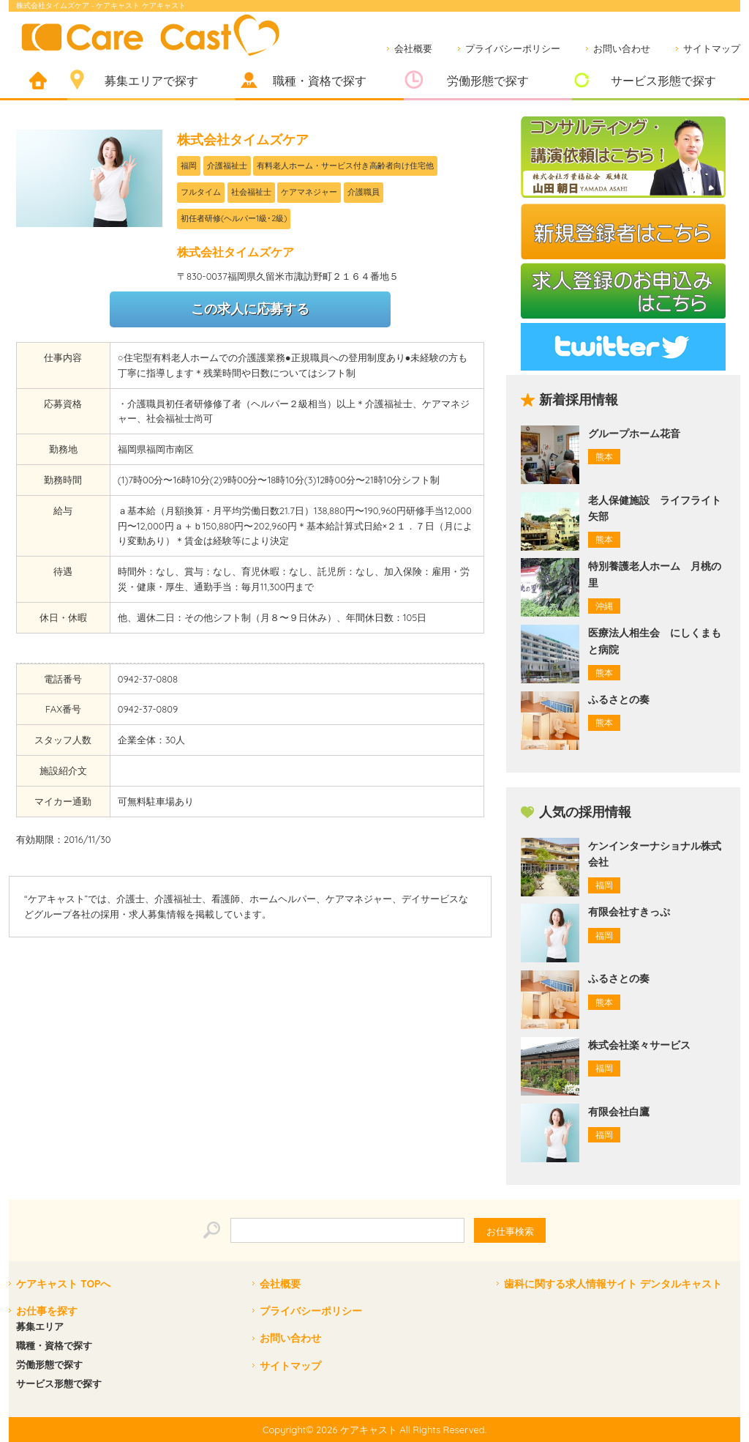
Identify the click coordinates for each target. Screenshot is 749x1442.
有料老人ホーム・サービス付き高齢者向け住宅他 (345, 165)
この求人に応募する (250, 308)
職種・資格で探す (319, 80)
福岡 (189, 165)
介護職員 (363, 192)
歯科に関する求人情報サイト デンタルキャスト (613, 1283)
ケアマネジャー (309, 192)
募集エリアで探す (151, 80)
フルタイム (201, 192)
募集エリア (40, 1326)
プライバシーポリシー (512, 48)
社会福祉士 (251, 192)
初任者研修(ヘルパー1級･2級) (234, 218)
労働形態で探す (488, 80)
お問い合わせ (621, 48)
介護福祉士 (227, 165)
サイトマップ (711, 48)
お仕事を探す (47, 1311)
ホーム (38, 82)
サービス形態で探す (663, 80)
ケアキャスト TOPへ (63, 1283)
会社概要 (413, 48)
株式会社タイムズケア (243, 139)
